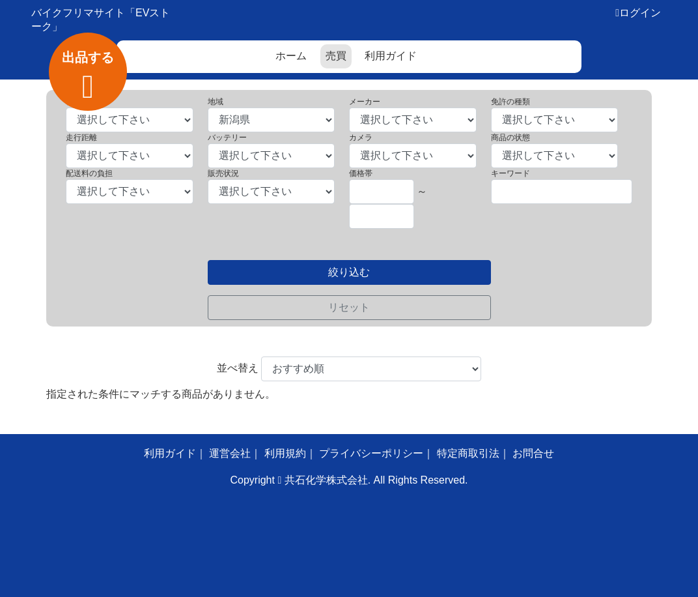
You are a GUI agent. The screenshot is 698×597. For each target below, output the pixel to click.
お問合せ (533, 453)
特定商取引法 (468, 453)
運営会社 (230, 453)
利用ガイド (391, 55)
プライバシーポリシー (371, 453)
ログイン (640, 12)
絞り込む (349, 272)
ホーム (291, 55)
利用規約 (285, 453)
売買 (336, 55)
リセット (349, 307)
